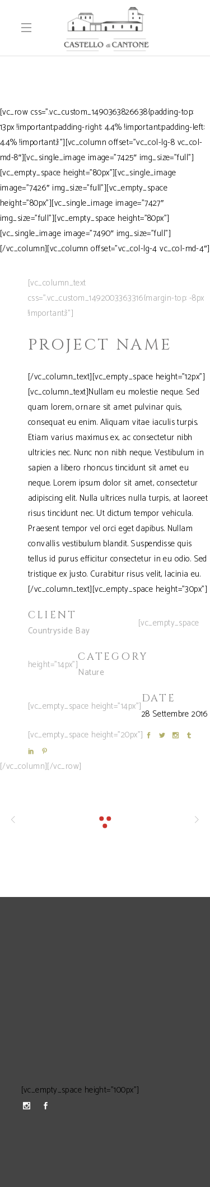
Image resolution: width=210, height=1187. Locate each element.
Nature (91, 672)
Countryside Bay (59, 631)
